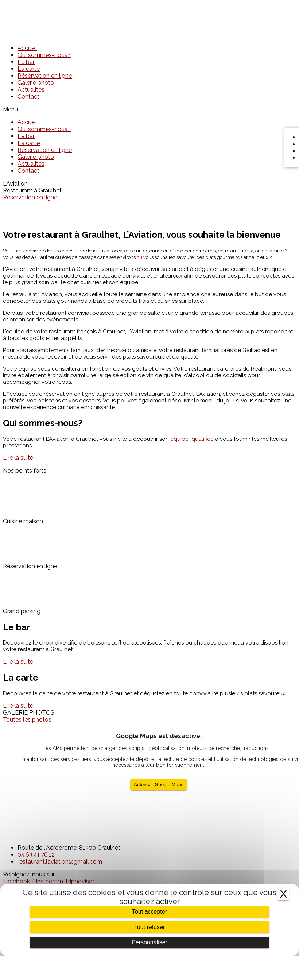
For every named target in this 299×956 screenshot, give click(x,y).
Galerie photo (36, 82)
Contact (28, 96)
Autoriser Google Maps (158, 784)
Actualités (31, 89)
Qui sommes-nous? (44, 54)
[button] (149, 109)
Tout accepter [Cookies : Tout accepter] (149, 912)
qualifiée (191, 439)
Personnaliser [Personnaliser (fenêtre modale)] (149, 942)
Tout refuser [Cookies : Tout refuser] (149, 927)
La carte (29, 68)
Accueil (27, 48)
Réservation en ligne (45, 75)
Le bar (26, 61)
